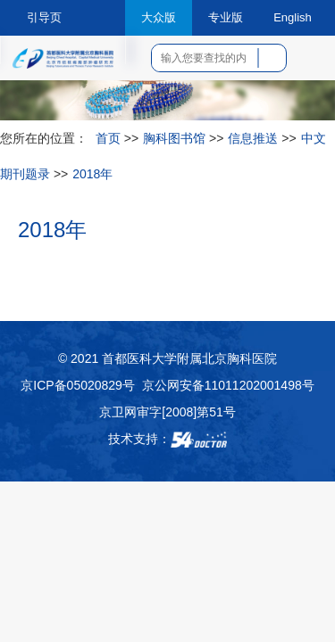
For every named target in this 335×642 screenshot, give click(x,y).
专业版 (225, 17)
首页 (108, 138)
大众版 (158, 17)
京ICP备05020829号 (78, 385)
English (292, 17)
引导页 (44, 17)
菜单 (309, 64)
